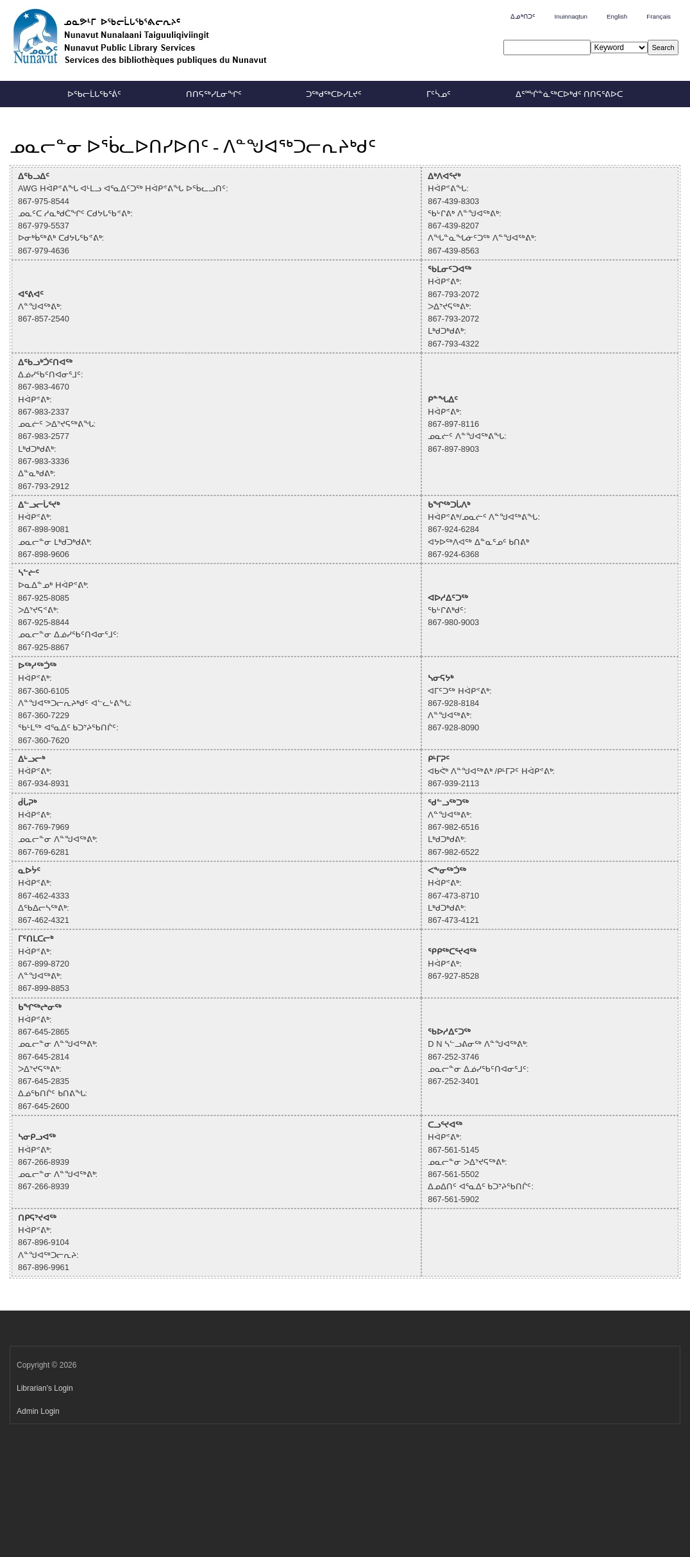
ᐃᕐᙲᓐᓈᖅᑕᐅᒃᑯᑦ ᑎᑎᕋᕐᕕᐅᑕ (569, 94)
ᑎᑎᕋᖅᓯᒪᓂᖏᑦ (214, 94)
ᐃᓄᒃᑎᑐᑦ (522, 16)
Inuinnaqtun (570, 16)
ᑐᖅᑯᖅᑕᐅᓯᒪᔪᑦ (334, 94)
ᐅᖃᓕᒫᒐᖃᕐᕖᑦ (94, 94)
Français (658, 16)
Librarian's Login (45, 1388)
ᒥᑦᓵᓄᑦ (438, 94)
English (617, 16)
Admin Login (38, 1411)
